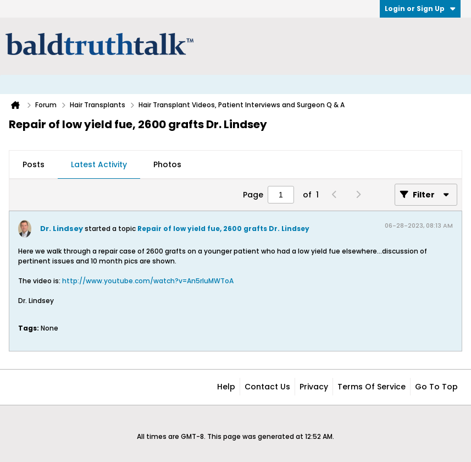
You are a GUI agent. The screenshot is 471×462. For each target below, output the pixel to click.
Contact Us (267, 386)
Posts (34, 164)
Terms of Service (371, 386)
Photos (167, 164)
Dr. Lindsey (61, 228)
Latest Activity (99, 164)
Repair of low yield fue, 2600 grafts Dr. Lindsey (223, 228)
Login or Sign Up (420, 8)
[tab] (33, 165)
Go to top (436, 386)
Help (226, 386)
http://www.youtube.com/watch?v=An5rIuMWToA (148, 280)
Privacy (314, 386)
